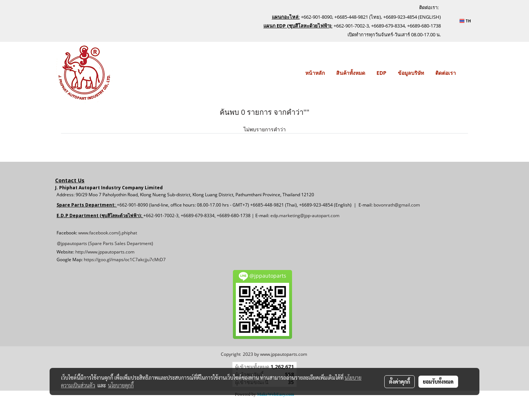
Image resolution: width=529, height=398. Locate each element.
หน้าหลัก (315, 72)
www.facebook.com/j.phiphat (107, 233)
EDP (381, 72)
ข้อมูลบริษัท (411, 72)
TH (465, 20)
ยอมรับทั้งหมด (438, 381)
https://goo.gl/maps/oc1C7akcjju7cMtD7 (125, 259)
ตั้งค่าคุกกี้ (399, 381)
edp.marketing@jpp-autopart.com (304, 215)
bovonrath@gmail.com (397, 205)
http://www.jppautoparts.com (104, 252)
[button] (468, 73)
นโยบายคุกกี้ (121, 385)
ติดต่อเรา (445, 72)
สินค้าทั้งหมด (350, 72)
